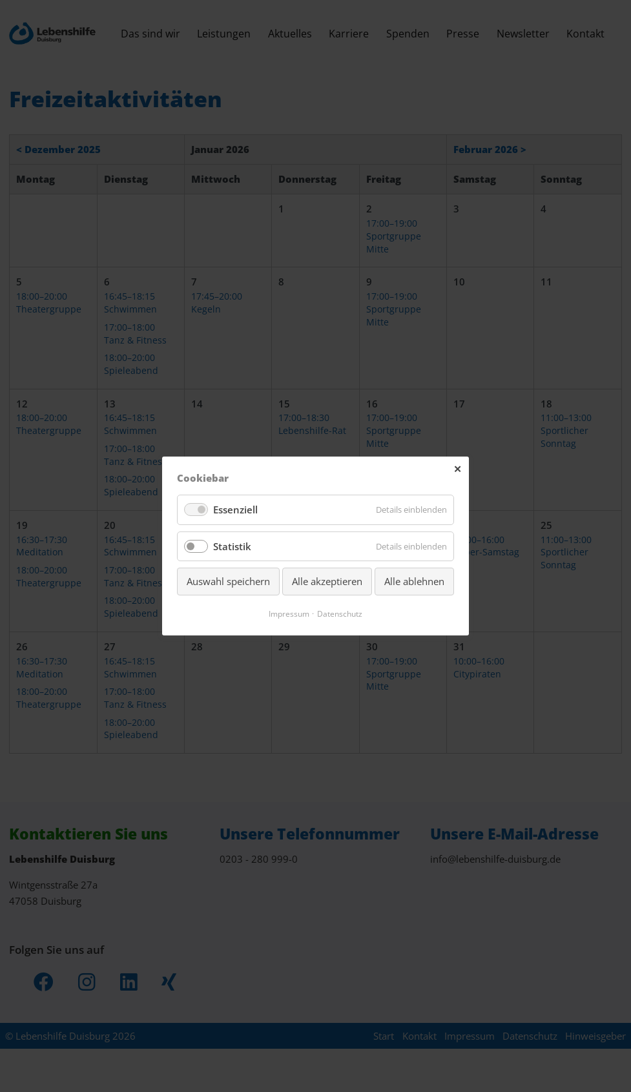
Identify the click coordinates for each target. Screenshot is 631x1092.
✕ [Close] (457, 468)
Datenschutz (341, 614)
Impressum (287, 614)
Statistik (233, 546)
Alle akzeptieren (327, 581)
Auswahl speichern (228, 581)
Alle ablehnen (414, 581)
